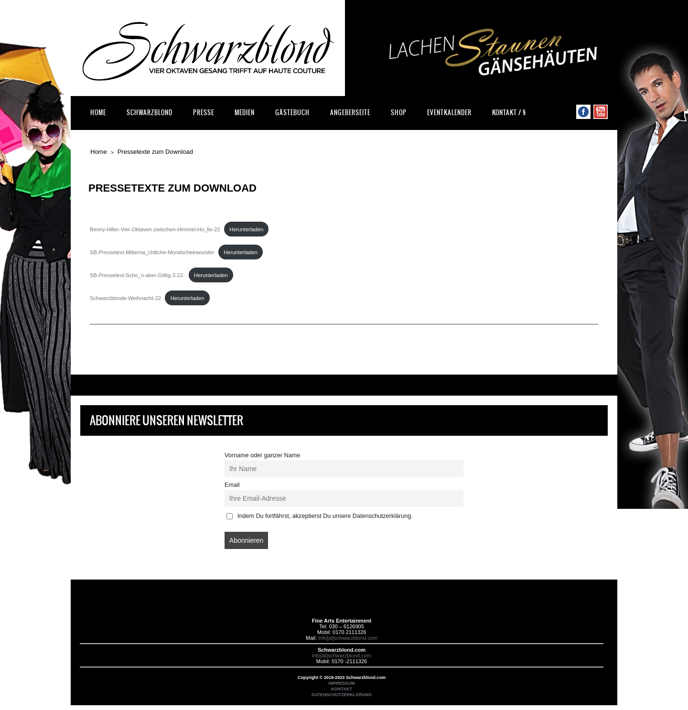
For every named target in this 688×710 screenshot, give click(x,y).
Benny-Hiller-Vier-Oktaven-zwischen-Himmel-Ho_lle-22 (155, 229)
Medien (245, 112)
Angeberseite (350, 112)
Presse (203, 112)
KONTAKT (341, 689)
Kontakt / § (509, 112)
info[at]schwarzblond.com (347, 638)
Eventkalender (449, 112)
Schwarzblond (149, 112)
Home (98, 112)
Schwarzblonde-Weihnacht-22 (125, 298)
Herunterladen (246, 229)
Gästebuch (292, 112)
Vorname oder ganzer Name (262, 455)
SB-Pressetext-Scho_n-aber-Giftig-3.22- (137, 275)
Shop (399, 112)
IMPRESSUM (341, 683)
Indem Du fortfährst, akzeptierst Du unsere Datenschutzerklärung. (319, 516)
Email (232, 485)
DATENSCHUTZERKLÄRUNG (342, 694)
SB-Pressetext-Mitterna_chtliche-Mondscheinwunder (152, 252)
